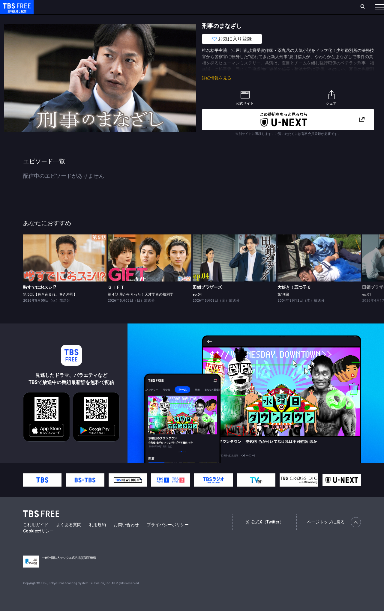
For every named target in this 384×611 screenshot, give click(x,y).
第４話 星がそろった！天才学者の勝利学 (140, 306)
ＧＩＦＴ (116, 299)
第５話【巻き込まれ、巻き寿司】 (50, 306)
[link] (65, 270)
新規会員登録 (297, 6)
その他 (237, 19)
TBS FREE (16, 10)
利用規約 (97, 536)
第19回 (283, 306)
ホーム (68, 6)
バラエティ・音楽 (149, 19)
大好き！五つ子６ (294, 299)
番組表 (365, 6)
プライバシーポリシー (168, 536)
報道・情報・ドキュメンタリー (198, 19)
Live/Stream (142, 6)
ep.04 (197, 306)
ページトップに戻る (334, 534)
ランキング (113, 6)
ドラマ (121, 19)
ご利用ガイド (35, 536)
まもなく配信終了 (92, 19)
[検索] (323, 7)
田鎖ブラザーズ (207, 299)
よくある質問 (68, 536)
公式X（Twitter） (264, 534)
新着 (65, 19)
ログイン (267, 6)
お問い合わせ (126, 536)
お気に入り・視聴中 (178, 6)
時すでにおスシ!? (39, 299)
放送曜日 (88, 6)
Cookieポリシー (38, 543)
